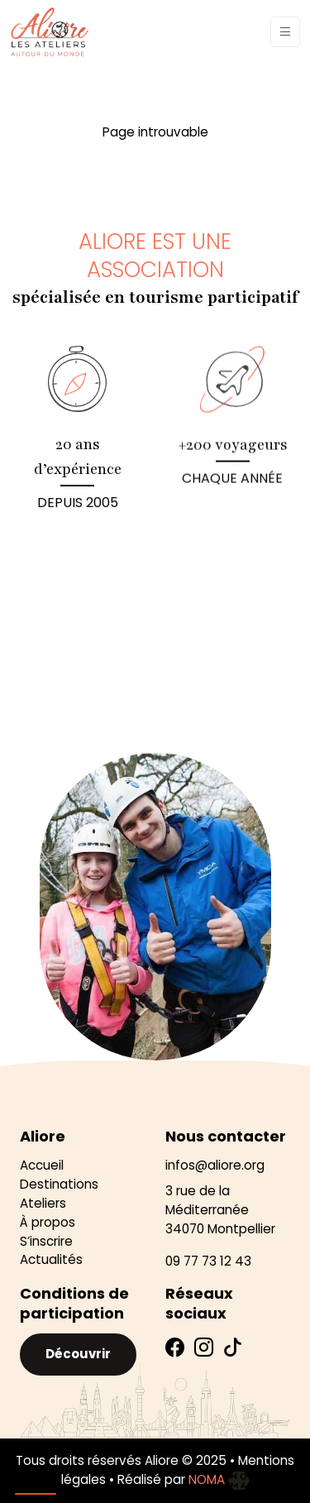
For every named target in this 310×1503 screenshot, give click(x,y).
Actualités (51, 1259)
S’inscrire (46, 1241)
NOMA (219, 1479)
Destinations (59, 1184)
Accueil (42, 1165)
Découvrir (78, 1353)
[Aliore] (49, 32)
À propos (47, 1222)
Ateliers (43, 1203)
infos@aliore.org (215, 1165)
